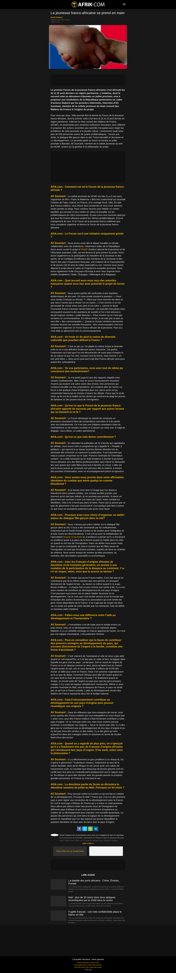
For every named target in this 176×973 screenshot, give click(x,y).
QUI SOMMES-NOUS (80, 965)
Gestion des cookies (96, 967)
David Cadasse (57, 17)
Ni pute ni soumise (73, 537)
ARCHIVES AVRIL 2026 (81, 967)
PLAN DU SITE (94, 962)
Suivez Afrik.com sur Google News (70, 851)
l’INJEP (84, 249)
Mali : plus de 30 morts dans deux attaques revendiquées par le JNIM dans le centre (91, 899)
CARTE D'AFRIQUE (83, 962)
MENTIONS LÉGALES (95, 965)
